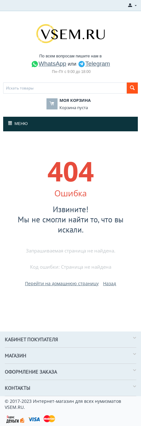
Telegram (94, 63)
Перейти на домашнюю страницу (62, 283)
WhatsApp (48, 63)
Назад (109, 283)
